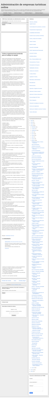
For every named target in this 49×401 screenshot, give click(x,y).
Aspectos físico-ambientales (37, 321)
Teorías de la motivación (36, 155)
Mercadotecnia (32, 82)
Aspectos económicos (36, 322)
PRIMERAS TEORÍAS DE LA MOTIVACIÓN (37, 176)
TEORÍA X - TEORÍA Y (36, 171)
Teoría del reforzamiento (36, 159)
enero (33, 367)
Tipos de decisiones (35, 144)
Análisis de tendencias (36, 308)
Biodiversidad (34, 344)
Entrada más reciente (6, 280)
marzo (33, 138)
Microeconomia (32, 85)
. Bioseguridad (34, 343)
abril (33, 137)
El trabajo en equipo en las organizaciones (37, 209)
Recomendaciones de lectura (37, 237)
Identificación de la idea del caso (38, 307)
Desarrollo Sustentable (34, 47)
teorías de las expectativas (37, 157)
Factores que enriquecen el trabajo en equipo (37, 203)
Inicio (15, 280)
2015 (32, 123)
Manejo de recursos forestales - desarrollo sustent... (38, 353)
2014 (32, 125)
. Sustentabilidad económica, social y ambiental (37, 365)
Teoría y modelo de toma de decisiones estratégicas (37, 248)
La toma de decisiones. (36, 150)
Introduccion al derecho (34, 70)
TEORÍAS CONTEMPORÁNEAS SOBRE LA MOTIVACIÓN (38, 170)
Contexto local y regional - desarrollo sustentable (37, 313)
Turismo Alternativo (33, 111)
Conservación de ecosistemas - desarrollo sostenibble (38, 350)
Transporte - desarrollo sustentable (36, 284)
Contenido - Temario (7, 12)
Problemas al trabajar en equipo (38, 210)
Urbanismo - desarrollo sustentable (36, 274)
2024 (32, 120)
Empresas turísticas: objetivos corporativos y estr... (37, 245)
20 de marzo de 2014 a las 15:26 (16, 241)
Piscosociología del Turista (35, 97)
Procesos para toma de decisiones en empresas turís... (37, 250)
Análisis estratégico (35, 302)
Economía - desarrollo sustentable (36, 289)
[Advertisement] (3, 374)
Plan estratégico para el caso (37, 296)
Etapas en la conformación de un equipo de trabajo (38, 225)
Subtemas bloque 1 (18, 12)
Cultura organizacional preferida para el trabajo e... (38, 188)
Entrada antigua (22, 280)
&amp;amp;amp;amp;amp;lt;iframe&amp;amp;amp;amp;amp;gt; (16, 27)
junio (33, 133)
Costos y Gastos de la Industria (35, 38)
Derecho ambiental (35, 341)
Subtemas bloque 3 (39, 12)
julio (33, 132)
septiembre (34, 130)
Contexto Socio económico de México (37, 35)
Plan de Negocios (33, 100)
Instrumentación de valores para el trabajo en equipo (38, 213)
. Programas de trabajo (36, 330)
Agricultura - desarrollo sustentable (36, 279)
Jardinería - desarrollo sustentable (36, 276)
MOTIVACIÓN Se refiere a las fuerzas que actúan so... (37, 178)
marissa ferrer (7, 241)
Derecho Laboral (33, 44)
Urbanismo (34, 346)
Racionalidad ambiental (36, 339)
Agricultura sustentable (36, 348)
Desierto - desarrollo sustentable (38, 286)
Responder (7, 248)
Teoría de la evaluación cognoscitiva (36, 164)
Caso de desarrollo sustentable (37, 269)
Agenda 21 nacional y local (37, 335)
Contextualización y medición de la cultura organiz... (38, 192)
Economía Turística (33, 53)
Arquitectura (34, 290)
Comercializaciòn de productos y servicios (38, 26)
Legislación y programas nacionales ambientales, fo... (37, 328)
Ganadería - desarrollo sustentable (36, 282)
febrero (33, 140)
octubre (33, 128)
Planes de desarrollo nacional (37, 333)
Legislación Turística (33, 76)
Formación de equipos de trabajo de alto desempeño (38, 185)
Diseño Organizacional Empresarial (36, 50)
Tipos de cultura (35, 190)
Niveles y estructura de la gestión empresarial (36, 240)
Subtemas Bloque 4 (7, 15)
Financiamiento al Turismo (35, 62)
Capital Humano (33, 23)
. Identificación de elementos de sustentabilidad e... (38, 293)
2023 (32, 122)
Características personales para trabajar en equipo (38, 221)
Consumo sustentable (36, 361)
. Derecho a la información (37, 362)
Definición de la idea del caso (37, 298)
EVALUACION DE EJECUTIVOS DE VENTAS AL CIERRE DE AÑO (38, 153)
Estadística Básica (33, 56)
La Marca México (33, 73)
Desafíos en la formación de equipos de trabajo (37, 183)
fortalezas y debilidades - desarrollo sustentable (36, 305)
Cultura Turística (33, 41)
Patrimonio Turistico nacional (35, 91)
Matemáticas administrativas (35, 79)
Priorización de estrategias (37, 295)
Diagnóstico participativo (36, 324)
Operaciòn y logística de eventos (36, 88)
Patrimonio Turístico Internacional (36, 94)
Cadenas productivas (36, 310)
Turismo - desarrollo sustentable (38, 271)
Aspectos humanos (35, 317)
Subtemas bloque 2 (28, 12)
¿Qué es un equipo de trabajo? (37, 235)
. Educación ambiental (36, 359)
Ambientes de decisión (36, 146)
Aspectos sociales (35, 319)
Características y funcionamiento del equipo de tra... (38, 231)
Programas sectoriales (36, 332)
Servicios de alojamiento (34, 106)
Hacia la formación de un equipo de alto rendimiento (38, 198)
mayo (33, 135)
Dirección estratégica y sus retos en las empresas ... (38, 262)
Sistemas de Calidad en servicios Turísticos (38, 109)
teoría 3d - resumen (35, 180)
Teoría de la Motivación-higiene (38, 173)
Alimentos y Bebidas (33, 21)
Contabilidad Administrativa (35, 32)
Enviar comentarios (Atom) (16, 284)
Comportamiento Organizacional (36, 29)
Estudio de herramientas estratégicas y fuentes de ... (37, 254)
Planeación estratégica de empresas (36, 103)
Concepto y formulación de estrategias (37, 257)
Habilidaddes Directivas (10, 235)
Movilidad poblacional (36, 357)
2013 (32, 369)
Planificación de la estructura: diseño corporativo (37, 242)
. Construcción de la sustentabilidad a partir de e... (38, 338)
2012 (32, 371)
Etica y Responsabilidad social (35, 59)
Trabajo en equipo (35, 223)
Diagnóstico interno (35, 326)
